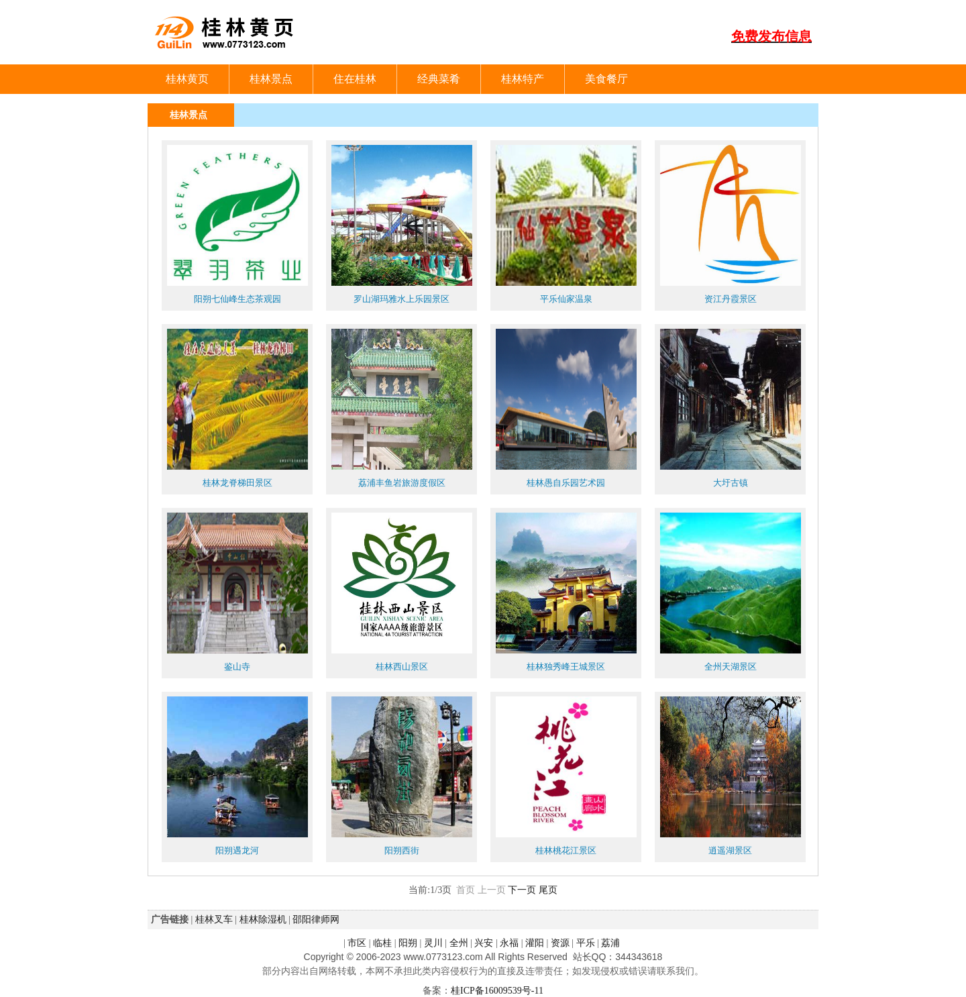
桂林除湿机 (262, 919)
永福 (509, 942)
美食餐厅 (606, 79)
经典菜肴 (438, 79)
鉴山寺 (237, 667)
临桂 (382, 942)
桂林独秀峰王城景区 (566, 667)
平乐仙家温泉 (566, 299)
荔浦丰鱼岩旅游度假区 (401, 483)
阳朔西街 (401, 850)
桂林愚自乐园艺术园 (566, 483)
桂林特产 (522, 79)
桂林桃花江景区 (565, 850)
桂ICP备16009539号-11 (497, 991)
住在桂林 (354, 79)
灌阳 (534, 942)
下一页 (522, 890)
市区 (356, 942)
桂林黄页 (187, 79)
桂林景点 (271, 79)
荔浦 (610, 942)
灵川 (433, 942)
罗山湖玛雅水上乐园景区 (401, 299)
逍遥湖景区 (730, 850)
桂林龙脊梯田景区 (237, 483)
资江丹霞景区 (730, 299)
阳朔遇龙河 (237, 850)
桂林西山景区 (402, 667)
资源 (560, 942)
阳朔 (407, 942)
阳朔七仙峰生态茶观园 (237, 299)
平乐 (585, 942)
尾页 (548, 890)
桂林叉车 (214, 919)
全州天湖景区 (730, 667)
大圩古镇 (730, 483)
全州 (458, 942)
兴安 (483, 942)
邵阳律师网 (315, 919)
